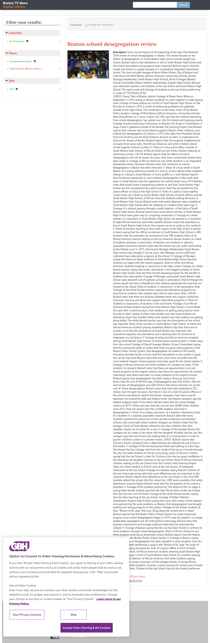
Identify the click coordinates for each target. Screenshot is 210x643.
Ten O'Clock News (135, 576)
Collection (15, 33)
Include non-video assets (101, 24)
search (183, 5)
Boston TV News (15, 4)
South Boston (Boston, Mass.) (25, 68)
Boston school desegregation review (112, 43)
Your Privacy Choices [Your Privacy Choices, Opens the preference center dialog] (27, 614)
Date (12, 81)
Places (13, 53)
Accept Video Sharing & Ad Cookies (87, 628)
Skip (74, 614)
